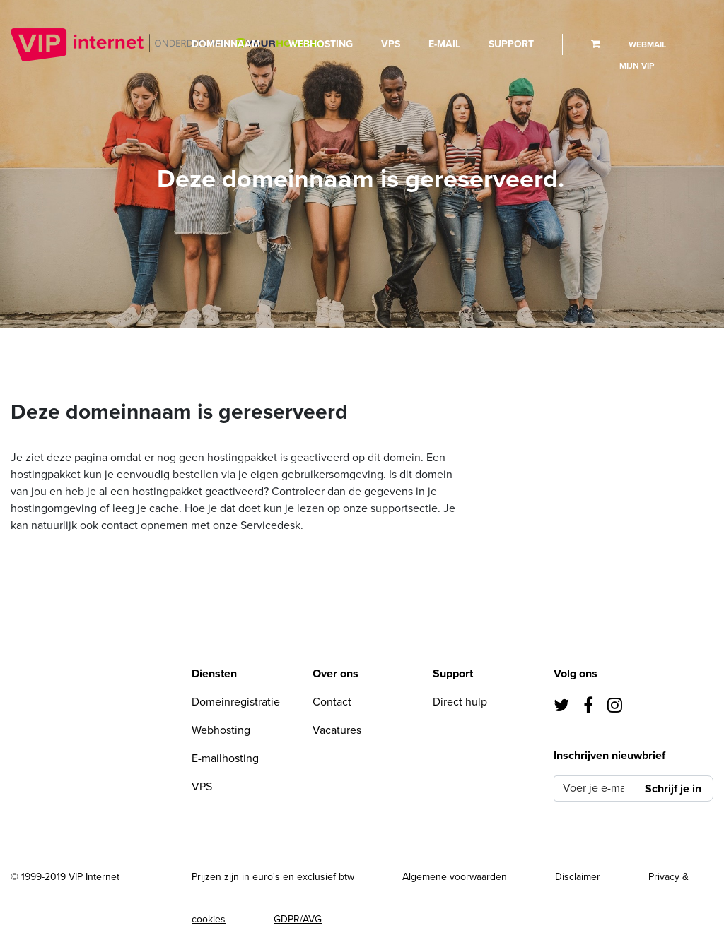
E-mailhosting (225, 758)
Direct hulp (460, 702)
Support (511, 44)
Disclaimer (577, 877)
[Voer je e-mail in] (594, 788)
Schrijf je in (673, 789)
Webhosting (320, 44)
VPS (390, 44)
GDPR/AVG (298, 919)
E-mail (444, 44)
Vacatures (337, 730)
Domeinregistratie (236, 702)
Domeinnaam (226, 44)
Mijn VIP (636, 66)
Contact (332, 702)
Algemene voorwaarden (454, 877)
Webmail (647, 44)
